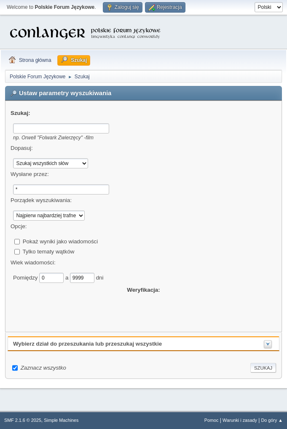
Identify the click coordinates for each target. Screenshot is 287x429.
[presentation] (144, 310)
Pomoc (211, 420)
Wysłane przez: (30, 174)
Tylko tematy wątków (48, 251)
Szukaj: (20, 113)
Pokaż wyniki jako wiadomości (60, 241)
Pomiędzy (26, 277)
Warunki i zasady (240, 420)
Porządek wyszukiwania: (41, 200)
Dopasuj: (22, 148)
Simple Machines (61, 420)
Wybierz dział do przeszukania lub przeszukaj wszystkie (87, 344)
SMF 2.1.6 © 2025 (22, 420)
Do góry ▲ (272, 420)
